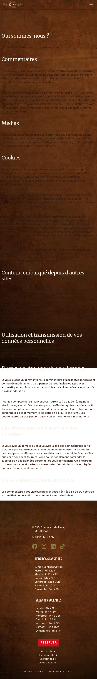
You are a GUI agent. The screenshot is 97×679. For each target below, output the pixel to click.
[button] (91, 4)
